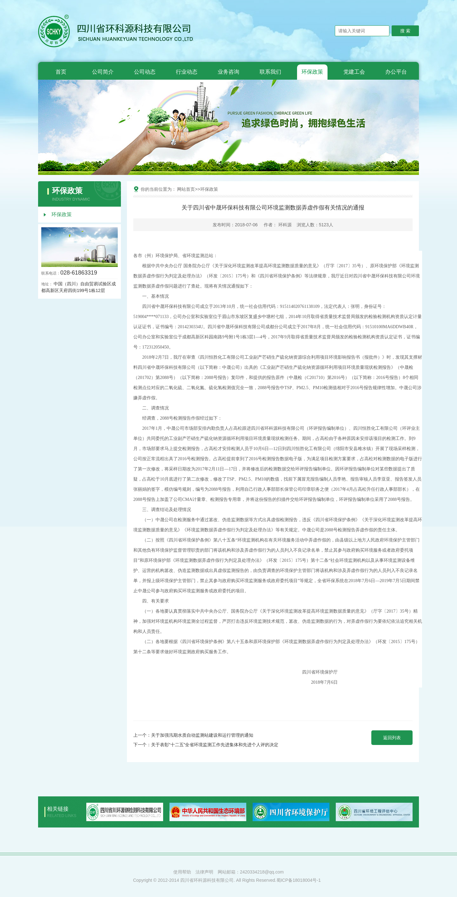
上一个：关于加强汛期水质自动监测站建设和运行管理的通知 (193, 735)
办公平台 (396, 72)
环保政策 (312, 72)
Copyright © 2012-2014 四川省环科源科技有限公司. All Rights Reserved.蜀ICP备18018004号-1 (227, 880)
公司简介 (103, 72)
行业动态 (186, 72)
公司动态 (145, 72)
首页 (61, 72)
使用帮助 (182, 871)
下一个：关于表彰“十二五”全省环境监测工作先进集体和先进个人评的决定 (205, 744)
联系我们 (270, 72)
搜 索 (405, 30)
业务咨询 (228, 72)
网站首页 (186, 189)
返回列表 (392, 737)
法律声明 (204, 871)
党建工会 (354, 72)
